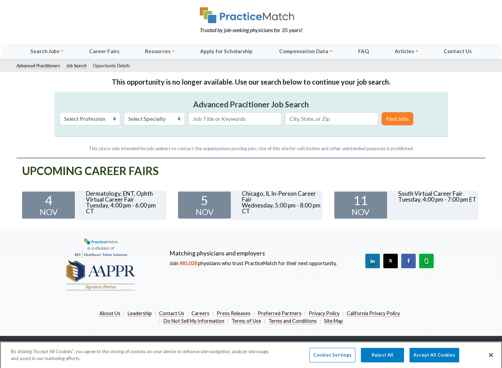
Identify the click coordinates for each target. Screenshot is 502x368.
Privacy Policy (324, 313)
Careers (200, 313)
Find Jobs (397, 118)
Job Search (76, 65)
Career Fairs (104, 51)
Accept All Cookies (434, 356)
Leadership (140, 313)
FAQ (363, 51)
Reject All (382, 356)
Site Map (333, 321)
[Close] (491, 357)
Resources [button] (157, 51)
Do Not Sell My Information (194, 321)
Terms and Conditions (292, 321)
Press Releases (233, 313)
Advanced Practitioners (38, 65)
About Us (109, 313)
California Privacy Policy (373, 313)
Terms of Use (246, 321)
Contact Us (458, 51)
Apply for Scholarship (226, 51)
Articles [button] (404, 51)
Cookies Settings (332, 356)
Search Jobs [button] (44, 51)
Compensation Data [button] (303, 51)
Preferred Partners (280, 313)
